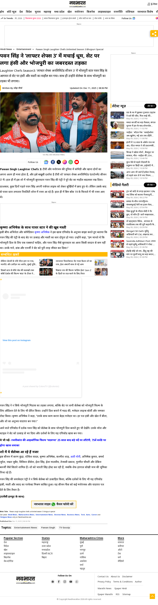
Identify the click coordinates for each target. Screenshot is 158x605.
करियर (121, 546)
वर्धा (81, 564)
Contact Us (103, 576)
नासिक (83, 557)
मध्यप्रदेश (46, 549)
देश (21, 11)
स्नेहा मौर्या (18, 88)
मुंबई (82, 542)
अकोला (83, 561)
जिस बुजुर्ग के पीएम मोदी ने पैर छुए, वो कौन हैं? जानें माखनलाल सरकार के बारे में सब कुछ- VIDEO (141, 213)
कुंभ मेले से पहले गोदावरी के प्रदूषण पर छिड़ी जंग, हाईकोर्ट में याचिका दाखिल (139, 164)
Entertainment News (25, 527)
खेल (69, 11)
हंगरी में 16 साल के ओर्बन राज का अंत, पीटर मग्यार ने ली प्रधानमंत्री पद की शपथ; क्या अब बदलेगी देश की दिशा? (140, 144)
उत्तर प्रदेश (46, 546)
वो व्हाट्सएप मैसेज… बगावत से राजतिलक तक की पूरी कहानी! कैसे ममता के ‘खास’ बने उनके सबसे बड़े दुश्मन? (141, 223)
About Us (115, 576)
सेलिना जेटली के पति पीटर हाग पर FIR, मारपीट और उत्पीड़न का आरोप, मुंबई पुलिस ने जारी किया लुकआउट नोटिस (19, 262)
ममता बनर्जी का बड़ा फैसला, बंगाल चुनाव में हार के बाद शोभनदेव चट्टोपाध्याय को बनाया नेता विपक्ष (140, 124)
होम (2, 11)
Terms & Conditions (123, 581)
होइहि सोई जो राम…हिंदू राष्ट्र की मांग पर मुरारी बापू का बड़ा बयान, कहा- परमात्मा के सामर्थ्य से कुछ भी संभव (140, 252)
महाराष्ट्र (47, 11)
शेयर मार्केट (98, 18)
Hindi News (6, 49)
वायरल (121, 542)
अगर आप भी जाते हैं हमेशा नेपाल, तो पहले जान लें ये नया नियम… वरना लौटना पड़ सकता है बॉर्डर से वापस (140, 173)
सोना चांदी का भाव (85, 18)
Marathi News (104, 588)
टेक (119, 553)
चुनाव (38, 11)
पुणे (81, 546)
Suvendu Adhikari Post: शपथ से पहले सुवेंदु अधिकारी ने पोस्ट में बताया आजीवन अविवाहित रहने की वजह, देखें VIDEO (141, 242)
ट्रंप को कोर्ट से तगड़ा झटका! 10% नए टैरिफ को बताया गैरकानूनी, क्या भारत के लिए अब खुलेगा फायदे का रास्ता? (140, 193)
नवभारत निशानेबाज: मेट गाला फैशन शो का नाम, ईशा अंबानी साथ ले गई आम (74, 262)
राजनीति (118, 11)
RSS (117, 594)
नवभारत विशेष (145, 11)
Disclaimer (127, 576)
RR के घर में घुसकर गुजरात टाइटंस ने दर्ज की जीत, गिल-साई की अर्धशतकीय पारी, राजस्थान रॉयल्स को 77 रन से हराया (140, 114)
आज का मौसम (110, 18)
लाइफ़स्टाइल (104, 11)
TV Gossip (64, 527)
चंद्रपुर (82, 568)
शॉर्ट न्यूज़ (11, 11)
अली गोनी (75, 456)
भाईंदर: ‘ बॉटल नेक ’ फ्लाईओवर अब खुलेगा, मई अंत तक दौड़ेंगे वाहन (139, 134)
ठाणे (82, 553)
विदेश (29, 11)
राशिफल (130, 11)
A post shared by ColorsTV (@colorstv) (41, 386)
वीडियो (121, 561)
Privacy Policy (104, 581)
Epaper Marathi (105, 594)
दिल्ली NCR (47, 553)
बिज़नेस (91, 11)
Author (138, 581)
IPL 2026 (18, 18)
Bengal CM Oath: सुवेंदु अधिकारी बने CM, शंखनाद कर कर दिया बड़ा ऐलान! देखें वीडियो (139, 232)
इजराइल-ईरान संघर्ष (69, 18)
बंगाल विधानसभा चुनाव (51, 18)
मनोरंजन (79, 11)
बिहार (44, 557)
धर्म (119, 557)
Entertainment (24, 49)
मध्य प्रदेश (59, 11)
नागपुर (83, 549)
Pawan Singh (48, 527)
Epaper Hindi (120, 588)
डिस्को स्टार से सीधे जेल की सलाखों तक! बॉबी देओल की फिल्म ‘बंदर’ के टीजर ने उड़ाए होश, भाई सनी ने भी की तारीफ (17, 272)
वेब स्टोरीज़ (8, 561)
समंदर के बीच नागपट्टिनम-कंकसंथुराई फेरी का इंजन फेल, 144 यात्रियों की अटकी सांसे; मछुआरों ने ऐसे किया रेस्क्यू (139, 203)
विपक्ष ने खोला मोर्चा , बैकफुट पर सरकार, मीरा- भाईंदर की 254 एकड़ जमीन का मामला (140, 154)
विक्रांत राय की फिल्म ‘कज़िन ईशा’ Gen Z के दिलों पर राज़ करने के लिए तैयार (73, 272)
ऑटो (120, 549)
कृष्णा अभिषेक (42, 232)
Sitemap (126, 594)
